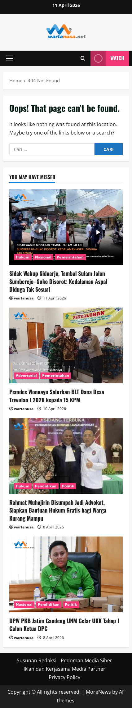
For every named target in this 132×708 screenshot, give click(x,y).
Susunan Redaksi (36, 660)
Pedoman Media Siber (86, 660)
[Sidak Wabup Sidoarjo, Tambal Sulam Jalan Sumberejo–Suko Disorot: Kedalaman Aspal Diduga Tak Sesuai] (66, 227)
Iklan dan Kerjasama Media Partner (64, 668)
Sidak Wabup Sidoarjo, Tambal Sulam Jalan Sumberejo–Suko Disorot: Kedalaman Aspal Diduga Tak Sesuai (58, 281)
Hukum (23, 257)
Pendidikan (46, 486)
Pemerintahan (70, 257)
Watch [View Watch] (107, 58)
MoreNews (98, 691)
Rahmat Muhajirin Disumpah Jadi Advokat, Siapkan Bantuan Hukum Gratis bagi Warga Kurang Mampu (57, 510)
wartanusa (23, 298)
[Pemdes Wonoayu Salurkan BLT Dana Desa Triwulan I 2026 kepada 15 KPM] (66, 345)
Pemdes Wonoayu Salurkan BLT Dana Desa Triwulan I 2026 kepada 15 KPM (56, 396)
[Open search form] (83, 58)
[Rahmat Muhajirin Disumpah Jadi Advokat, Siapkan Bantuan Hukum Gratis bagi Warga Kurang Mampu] (66, 456)
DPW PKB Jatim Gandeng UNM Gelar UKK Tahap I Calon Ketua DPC (64, 625)
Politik (68, 486)
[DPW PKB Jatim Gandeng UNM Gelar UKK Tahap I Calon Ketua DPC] (66, 574)
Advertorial (26, 375)
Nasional (43, 257)
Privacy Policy (64, 677)
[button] (9, 58)
